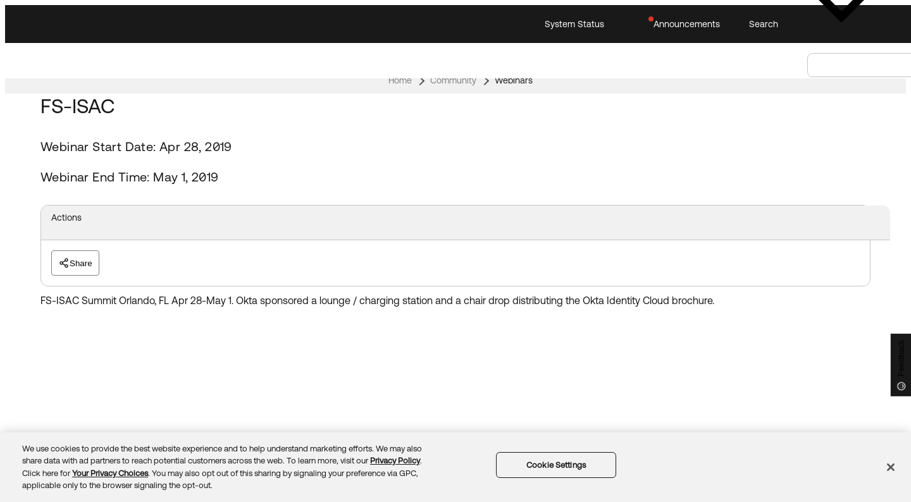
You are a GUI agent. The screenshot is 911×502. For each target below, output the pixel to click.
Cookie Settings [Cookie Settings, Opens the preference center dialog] (556, 465)
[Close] (891, 467)
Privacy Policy (395, 460)
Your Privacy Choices (110, 473)
